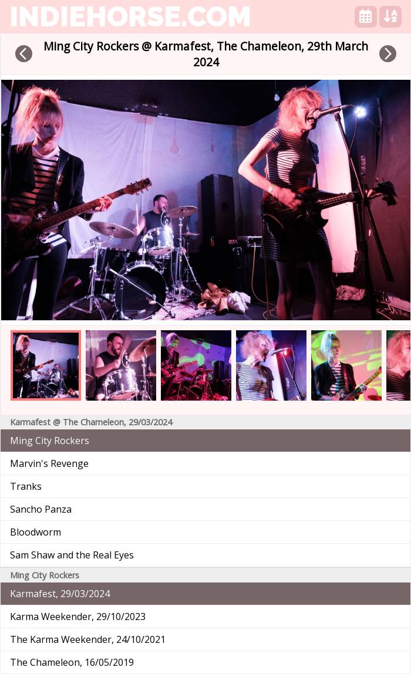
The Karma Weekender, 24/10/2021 (88, 639)
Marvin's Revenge (49, 463)
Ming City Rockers (49, 440)
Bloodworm (35, 532)
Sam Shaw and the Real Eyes (72, 554)
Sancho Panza (41, 509)
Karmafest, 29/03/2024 (60, 593)
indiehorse (130, 16)
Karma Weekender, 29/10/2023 (78, 616)
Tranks (26, 486)
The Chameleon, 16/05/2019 (72, 662)
